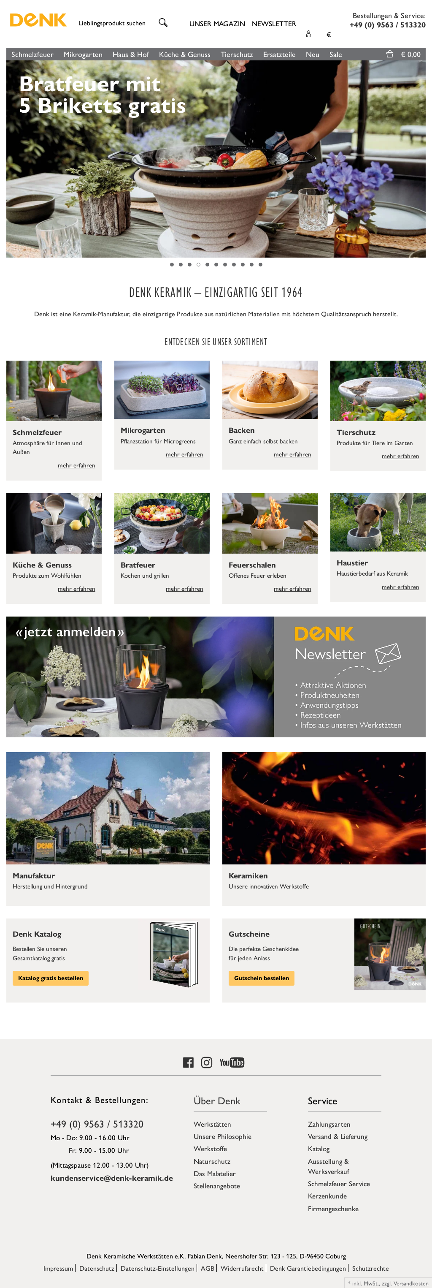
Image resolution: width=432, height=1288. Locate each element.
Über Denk (217, 1100)
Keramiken (248, 875)
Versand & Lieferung (337, 1136)
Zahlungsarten (329, 1124)
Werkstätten (212, 1124)
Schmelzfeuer (32, 54)
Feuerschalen (252, 565)
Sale (335, 54)
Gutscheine (249, 934)
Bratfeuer (138, 565)
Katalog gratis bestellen (50, 978)
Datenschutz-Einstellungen (157, 1268)
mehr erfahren (76, 464)
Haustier (352, 563)
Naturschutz (212, 1161)
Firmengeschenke (333, 1208)
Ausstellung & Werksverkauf (328, 1166)
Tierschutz (237, 54)
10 (252, 264)
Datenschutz (96, 1268)
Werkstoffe (210, 1148)
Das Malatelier (215, 1173)
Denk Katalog (37, 934)
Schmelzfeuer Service (339, 1183)
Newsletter (274, 23)
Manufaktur (34, 875)
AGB (207, 1268)
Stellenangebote (217, 1185)
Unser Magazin (217, 23)
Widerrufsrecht (242, 1268)
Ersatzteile (279, 54)
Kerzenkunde (327, 1195)
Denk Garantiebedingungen (308, 1268)
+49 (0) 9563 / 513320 (97, 1123)
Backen (242, 430)
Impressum (58, 1268)
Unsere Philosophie (222, 1136)
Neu (312, 54)
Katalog (318, 1148)
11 (260, 264)
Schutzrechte (370, 1268)
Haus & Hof (131, 54)
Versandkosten (411, 1283)
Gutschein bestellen (261, 978)
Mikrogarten (83, 54)
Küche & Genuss (185, 54)
